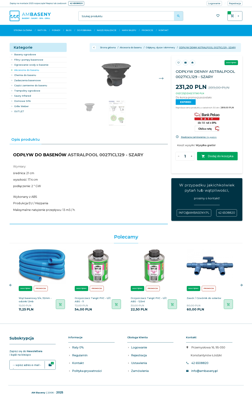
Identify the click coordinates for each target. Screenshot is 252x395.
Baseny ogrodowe (23, 54)
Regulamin (80, 355)
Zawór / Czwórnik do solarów (204, 298)
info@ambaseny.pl (194, 212)
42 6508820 (76, 3)
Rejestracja (139, 355)
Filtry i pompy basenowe (26, 59)
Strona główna (23, 30)
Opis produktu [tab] (25, 139)
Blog (69, 30)
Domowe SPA (20, 101)
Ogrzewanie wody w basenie (29, 64)
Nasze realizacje (106, 30)
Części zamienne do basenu (28, 85)
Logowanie (139, 347)
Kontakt (164, 30)
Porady (56, 30)
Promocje (147, 30)
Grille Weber (19, 106)
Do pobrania (84, 30)
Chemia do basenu (23, 75)
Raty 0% (42, 30)
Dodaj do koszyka (217, 156)
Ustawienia (139, 363)
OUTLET (17, 111)
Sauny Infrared (20, 95)
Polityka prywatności (87, 371)
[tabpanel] (89, 184)
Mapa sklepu (129, 30)
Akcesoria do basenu (24, 70)
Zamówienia (140, 371)
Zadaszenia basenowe (25, 80)
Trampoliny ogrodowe (25, 90)
